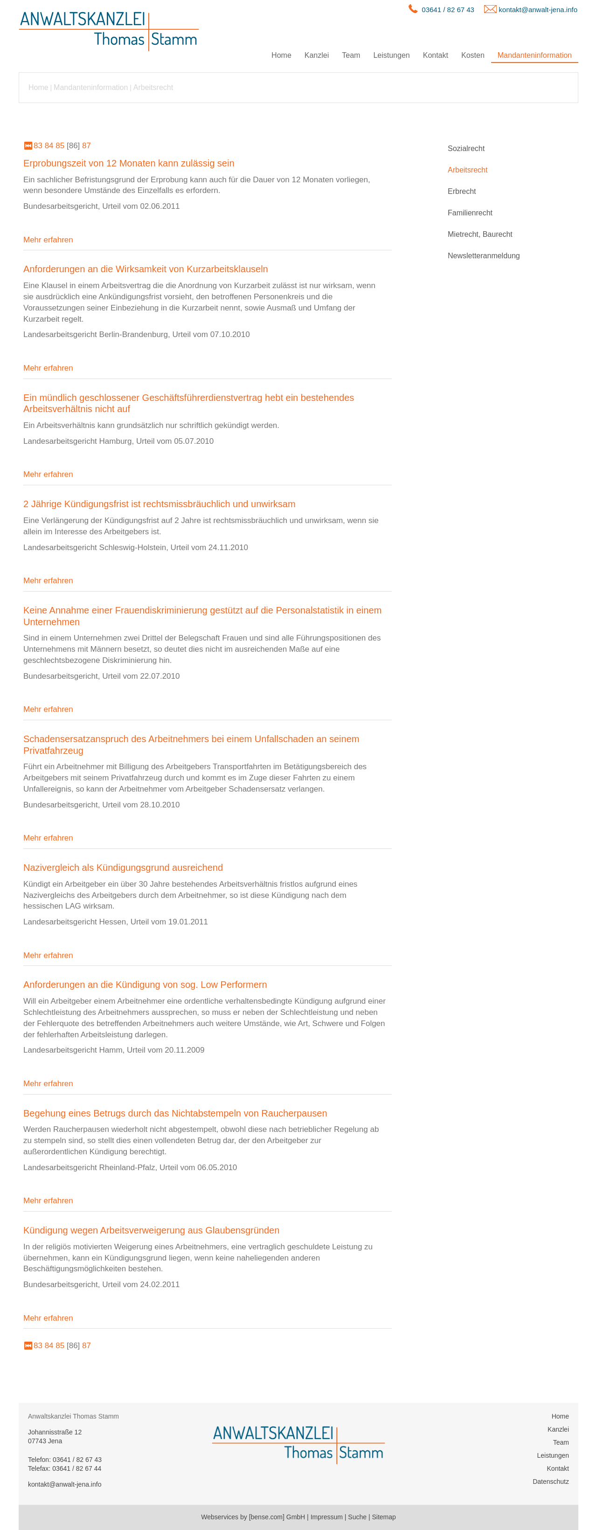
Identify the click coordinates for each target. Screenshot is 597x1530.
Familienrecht (470, 213)
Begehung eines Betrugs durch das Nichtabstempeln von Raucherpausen (175, 1113)
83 (38, 145)
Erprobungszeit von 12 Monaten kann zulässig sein (129, 163)
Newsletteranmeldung (484, 256)
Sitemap (384, 1517)
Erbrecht (462, 191)
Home (281, 55)
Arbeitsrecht (153, 87)
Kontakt (435, 55)
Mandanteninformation (535, 55)
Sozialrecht (466, 148)
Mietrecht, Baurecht (480, 234)
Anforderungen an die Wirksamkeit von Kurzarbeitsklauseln (145, 269)
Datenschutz (551, 1481)
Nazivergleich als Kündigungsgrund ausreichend (123, 867)
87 (86, 145)
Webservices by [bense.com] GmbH (253, 1517)
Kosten (473, 55)
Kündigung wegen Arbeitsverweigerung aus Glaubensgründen (151, 1230)
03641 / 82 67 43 (448, 10)
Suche (357, 1517)
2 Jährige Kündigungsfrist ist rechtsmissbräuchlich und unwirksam (159, 504)
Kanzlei (317, 55)
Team (351, 55)
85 (60, 145)
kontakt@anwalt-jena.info (538, 10)
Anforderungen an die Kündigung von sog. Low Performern (145, 984)
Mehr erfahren (48, 239)
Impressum (327, 1517)
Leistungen (391, 55)
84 (49, 145)
